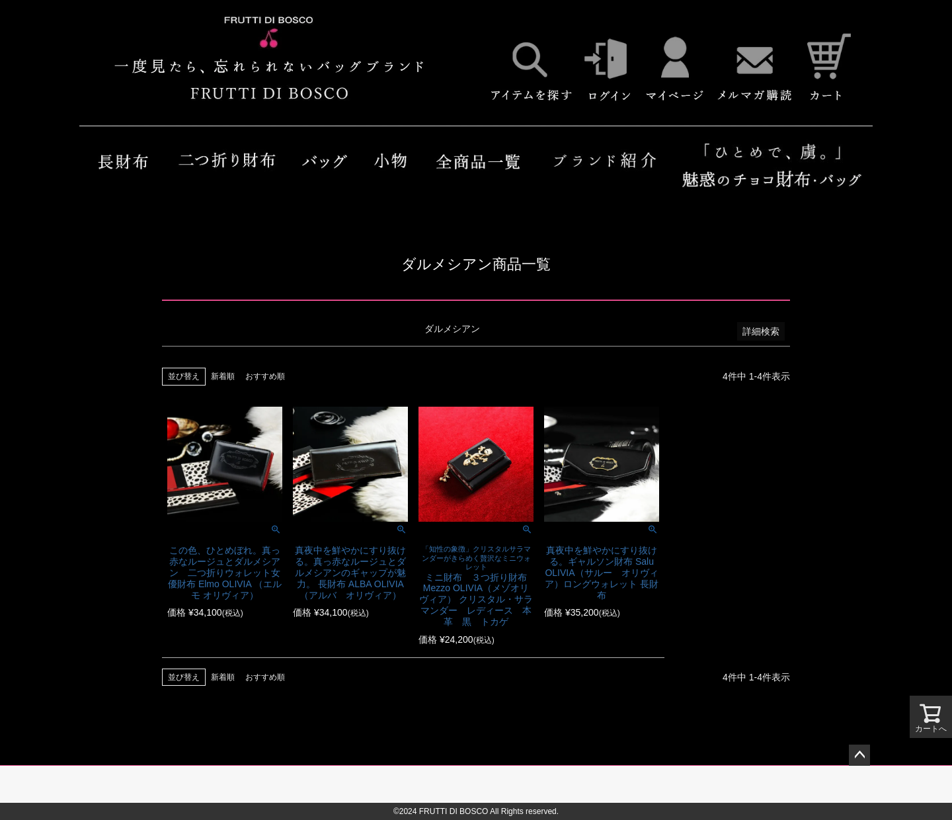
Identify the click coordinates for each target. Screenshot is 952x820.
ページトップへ (859, 755)
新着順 (223, 376)
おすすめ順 (265, 376)
